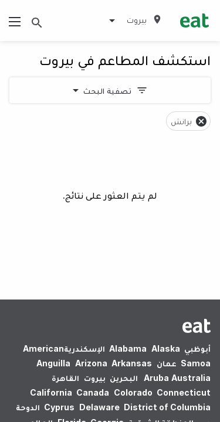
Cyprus (59, 407)
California (51, 392)
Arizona (91, 363)
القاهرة (65, 378)
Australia (175, 378)
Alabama (128, 348)
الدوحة (28, 407)
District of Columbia (167, 407)
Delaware (99, 407)
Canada (92, 392)
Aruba (156, 378)
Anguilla (53, 363)
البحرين (124, 378)
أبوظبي (197, 348)
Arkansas (131, 363)
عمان (167, 363)
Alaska (165, 348)
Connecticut (184, 392)
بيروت (95, 378)
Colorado (133, 392)
